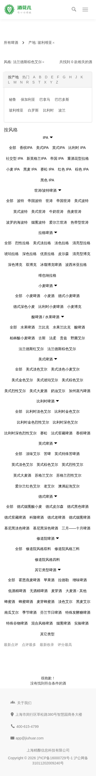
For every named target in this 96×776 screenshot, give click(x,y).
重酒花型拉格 (78, 158)
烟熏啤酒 (63, 623)
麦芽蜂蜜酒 (46, 602)
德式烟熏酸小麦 (29, 506)
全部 (12, 148)
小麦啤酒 (33, 296)
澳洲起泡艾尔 (69, 486)
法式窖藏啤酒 (61, 433)
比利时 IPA (77, 148)
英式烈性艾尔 (72, 464)
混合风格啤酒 (42, 623)
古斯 (42, 338)
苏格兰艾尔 (44, 475)
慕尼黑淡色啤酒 (16, 528)
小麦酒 (49, 296)
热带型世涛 (80, 222)
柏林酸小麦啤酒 (22, 338)
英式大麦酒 (22, 475)
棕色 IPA (82, 169)
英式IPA (58, 148)
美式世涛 (38, 211)
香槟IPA (26, 148)
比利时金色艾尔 (67, 411)
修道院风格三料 (67, 549)
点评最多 (29, 645)
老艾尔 (49, 486)
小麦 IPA (13, 169)
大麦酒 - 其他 (76, 591)
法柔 (52, 338)
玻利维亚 (46, 42)
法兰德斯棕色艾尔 (29, 62)
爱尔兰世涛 (58, 222)
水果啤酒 (27, 327)
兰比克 (43, 327)
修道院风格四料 (47, 560)
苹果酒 (49, 580)
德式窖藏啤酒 (15, 517)
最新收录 (47, 645)
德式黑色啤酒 (78, 506)
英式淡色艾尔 (22, 464)
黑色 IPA (47, 180)
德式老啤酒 (56, 517)
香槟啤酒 (83, 433)
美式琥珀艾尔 (47, 380)
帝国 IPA (57, 158)
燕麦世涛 (74, 211)
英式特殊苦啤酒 (67, 454)
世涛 (49, 201)
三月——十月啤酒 (76, 528)
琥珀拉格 (11, 254)
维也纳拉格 (47, 275)
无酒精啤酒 (39, 591)
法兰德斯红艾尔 (31, 349)
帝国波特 (35, 201)
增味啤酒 (79, 580)
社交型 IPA (14, 158)
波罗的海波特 (17, 222)
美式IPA (42, 148)
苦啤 (47, 454)
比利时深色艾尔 (65, 422)
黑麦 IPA (30, 169)
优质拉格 (47, 254)
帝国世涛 (63, 201)
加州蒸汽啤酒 (79, 391)
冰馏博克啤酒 (51, 265)
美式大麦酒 (38, 391)
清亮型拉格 (81, 243)
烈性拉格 (22, 243)
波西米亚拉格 (76, 265)
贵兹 (63, 338)
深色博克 (15, 265)
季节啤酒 (29, 612)
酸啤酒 (79, 327)
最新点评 (11, 645)
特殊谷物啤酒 (17, 623)
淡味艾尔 (33, 454)
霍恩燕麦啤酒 (29, 580)
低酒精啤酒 (17, 591)
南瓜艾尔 (11, 612)
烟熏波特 (38, 222)
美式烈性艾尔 (15, 391)
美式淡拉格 (42, 243)
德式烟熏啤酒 (79, 517)
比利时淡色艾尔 (38, 411)
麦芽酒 (56, 591)
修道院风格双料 (38, 549)
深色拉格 (29, 254)
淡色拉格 (62, 243)
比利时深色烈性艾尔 (20, 433)
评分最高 (65, 645)
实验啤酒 (81, 623)
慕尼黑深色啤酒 (45, 528)
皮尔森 (63, 254)
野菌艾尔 (78, 338)
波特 (20, 201)
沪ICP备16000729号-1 (55, 758)
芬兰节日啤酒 (51, 612)
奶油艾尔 (58, 391)
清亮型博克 (81, 254)
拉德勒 (63, 580)
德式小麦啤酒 (69, 296)
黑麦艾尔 (83, 602)
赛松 (43, 433)
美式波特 (81, 201)
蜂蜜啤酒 (26, 602)
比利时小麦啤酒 (50, 307)
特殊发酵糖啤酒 (77, 612)
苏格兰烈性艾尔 (68, 475)
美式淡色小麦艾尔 (65, 369)
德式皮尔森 (54, 506)
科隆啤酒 (36, 517)
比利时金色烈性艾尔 (33, 422)
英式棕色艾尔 (47, 464)
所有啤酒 (11, 42)
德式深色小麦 (24, 307)
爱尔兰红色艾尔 (27, 486)
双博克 (31, 265)
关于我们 (24, 703)
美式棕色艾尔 (72, 380)
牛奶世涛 (56, 211)
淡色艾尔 (65, 602)
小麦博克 (74, 307)
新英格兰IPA (37, 158)
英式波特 (20, 211)
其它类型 (47, 634)
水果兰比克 (62, 327)
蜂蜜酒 (9, 602)
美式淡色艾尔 (36, 369)
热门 (25, 77)
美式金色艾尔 (22, 380)
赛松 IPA (47, 169)
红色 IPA (64, 169)
